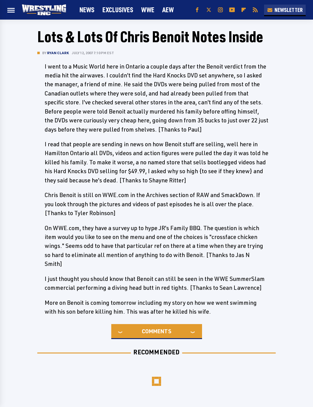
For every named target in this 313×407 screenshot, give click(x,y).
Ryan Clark (58, 52)
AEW (168, 10)
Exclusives (117, 10)
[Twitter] (209, 10)
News (86, 10)
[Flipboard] (243, 10)
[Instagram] (220, 10)
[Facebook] (197, 10)
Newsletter (285, 9)
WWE (147, 10)
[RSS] (255, 10)
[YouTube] (232, 10)
